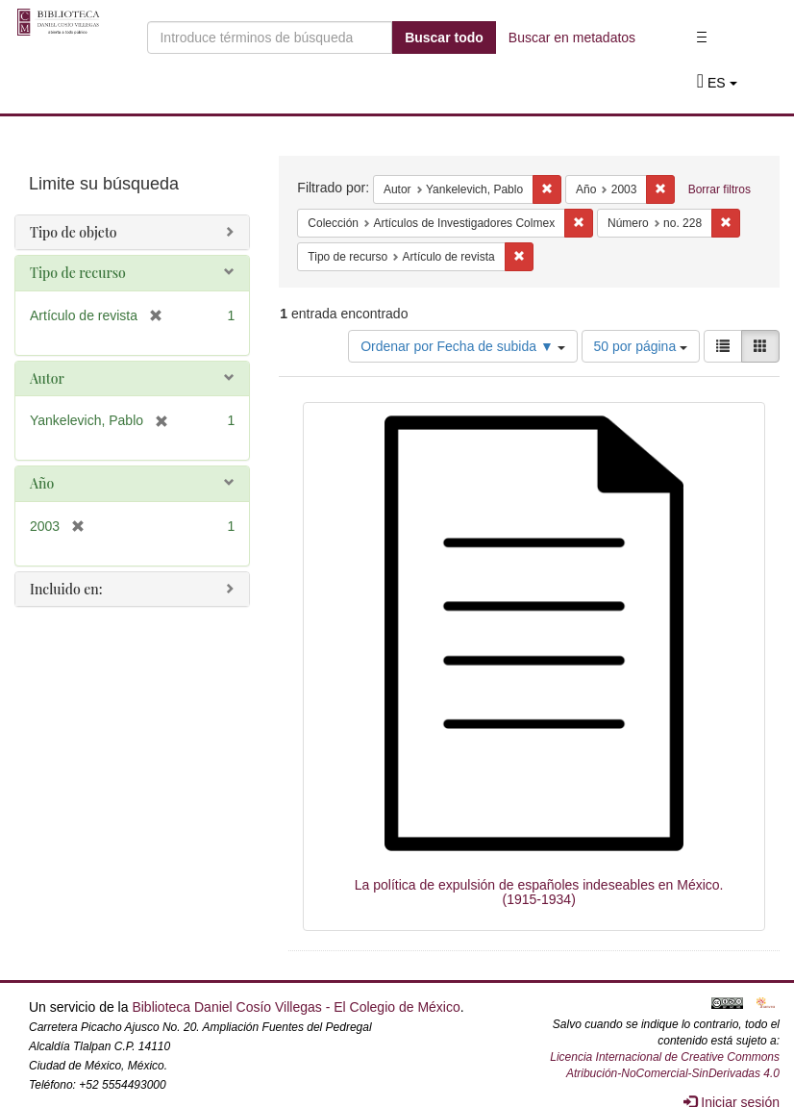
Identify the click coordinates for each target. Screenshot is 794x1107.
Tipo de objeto (73, 232)
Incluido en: (66, 589)
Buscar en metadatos (572, 37)
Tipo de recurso (78, 273)
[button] (717, 83)
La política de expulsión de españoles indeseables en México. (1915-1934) (539, 892)
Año (42, 483)
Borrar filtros (719, 189)
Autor (47, 378)
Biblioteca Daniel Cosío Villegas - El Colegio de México (295, 1007)
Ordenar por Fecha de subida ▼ (462, 346)
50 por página (641, 346)
